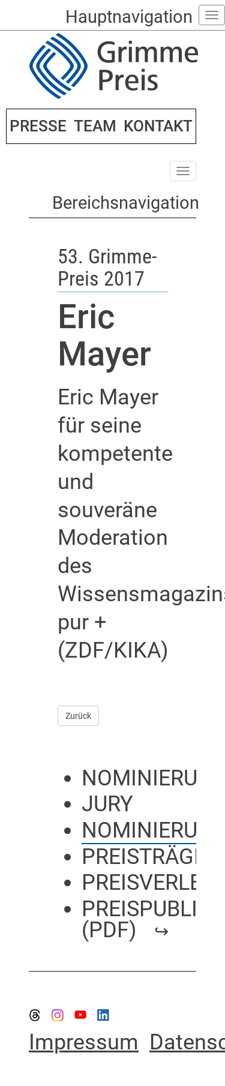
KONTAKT (158, 126)
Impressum (84, 1042)
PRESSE (38, 126)
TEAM (95, 126)
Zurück (78, 716)
